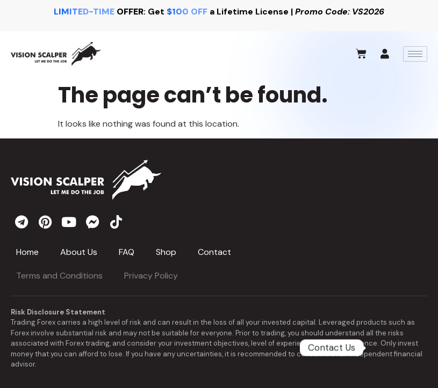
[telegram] (21, 222)
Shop (166, 252)
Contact (214, 252)
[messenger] (92, 222)
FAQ (126, 252)
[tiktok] (116, 222)
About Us (78, 252)
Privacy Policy (151, 275)
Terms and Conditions (59, 275)
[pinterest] (45, 222)
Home (27, 252)
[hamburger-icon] (415, 54)
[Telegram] (395, 348)
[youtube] (69, 222)
